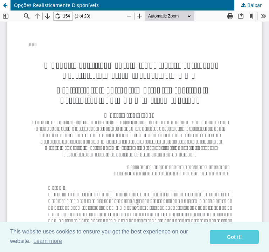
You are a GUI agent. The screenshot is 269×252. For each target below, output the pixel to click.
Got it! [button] (234, 237)
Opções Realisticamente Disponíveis (56, 5)
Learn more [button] (47, 241)
